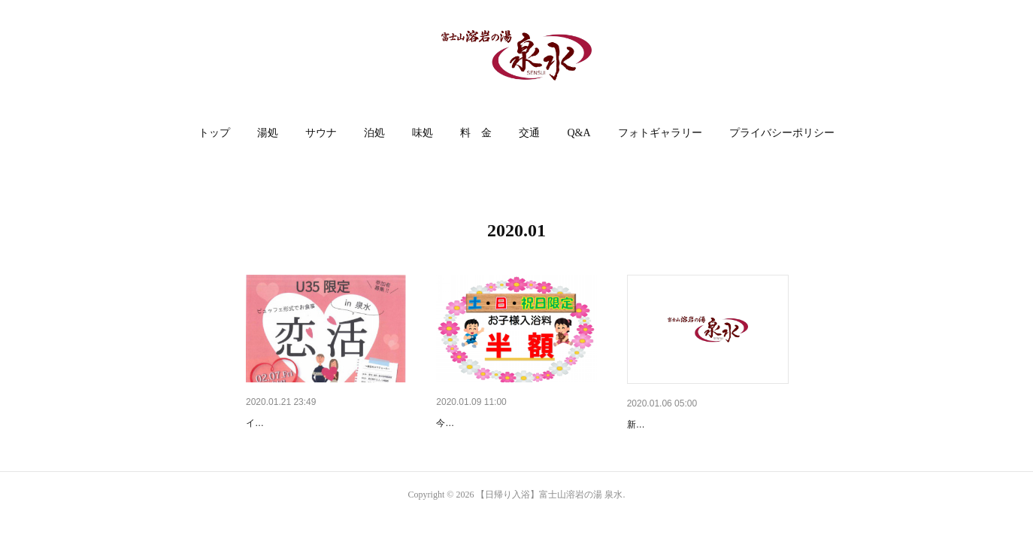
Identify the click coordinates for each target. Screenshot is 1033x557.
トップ (214, 132)
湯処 (267, 132)
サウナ (321, 132)
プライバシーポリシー (782, 132)
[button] (214, 133)
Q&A (578, 132)
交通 (529, 132)
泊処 (374, 132)
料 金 (476, 132)
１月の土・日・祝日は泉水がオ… (515, 423)
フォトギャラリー (660, 132)
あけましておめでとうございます (706, 425)
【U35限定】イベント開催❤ (313, 423)
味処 (422, 132)
